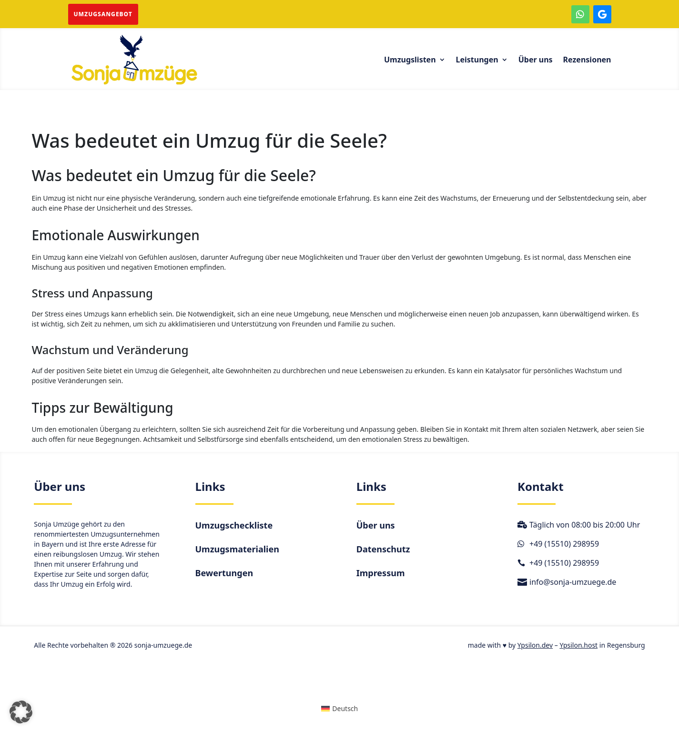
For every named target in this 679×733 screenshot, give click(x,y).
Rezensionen (587, 60)
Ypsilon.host (578, 645)
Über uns (535, 60)
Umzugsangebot (103, 14)
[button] (21, 712)
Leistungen (477, 60)
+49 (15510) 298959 (564, 544)
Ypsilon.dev (535, 645)
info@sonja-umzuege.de (572, 582)
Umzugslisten (410, 60)
